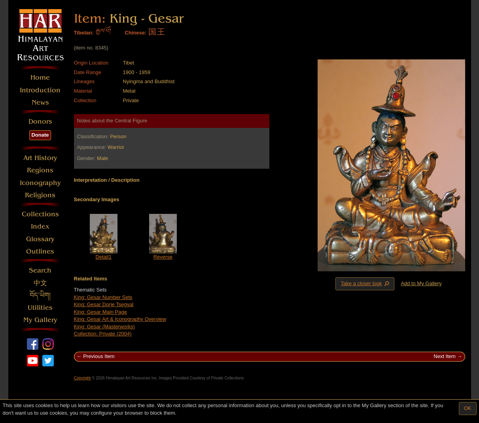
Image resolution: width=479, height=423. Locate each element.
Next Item (445, 356)
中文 (40, 283)
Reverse (162, 257)
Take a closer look (365, 283)
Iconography (40, 183)
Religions (40, 195)
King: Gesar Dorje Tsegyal (104, 304)
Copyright (82, 378)
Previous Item (98, 356)
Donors (40, 121)
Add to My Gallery (421, 283)
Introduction (40, 90)
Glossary (40, 239)
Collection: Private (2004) (103, 334)
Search (40, 270)
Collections (40, 214)
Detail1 (103, 257)
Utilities (40, 307)
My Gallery (40, 320)
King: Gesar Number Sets (103, 297)
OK (467, 408)
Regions (40, 170)
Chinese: (135, 33)
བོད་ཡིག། (40, 295)
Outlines (40, 251)
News (40, 102)
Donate (40, 135)
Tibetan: (84, 33)
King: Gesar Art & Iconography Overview (120, 319)
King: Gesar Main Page (100, 312)
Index (40, 226)
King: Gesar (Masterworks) (104, 327)
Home (40, 77)
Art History (40, 158)
